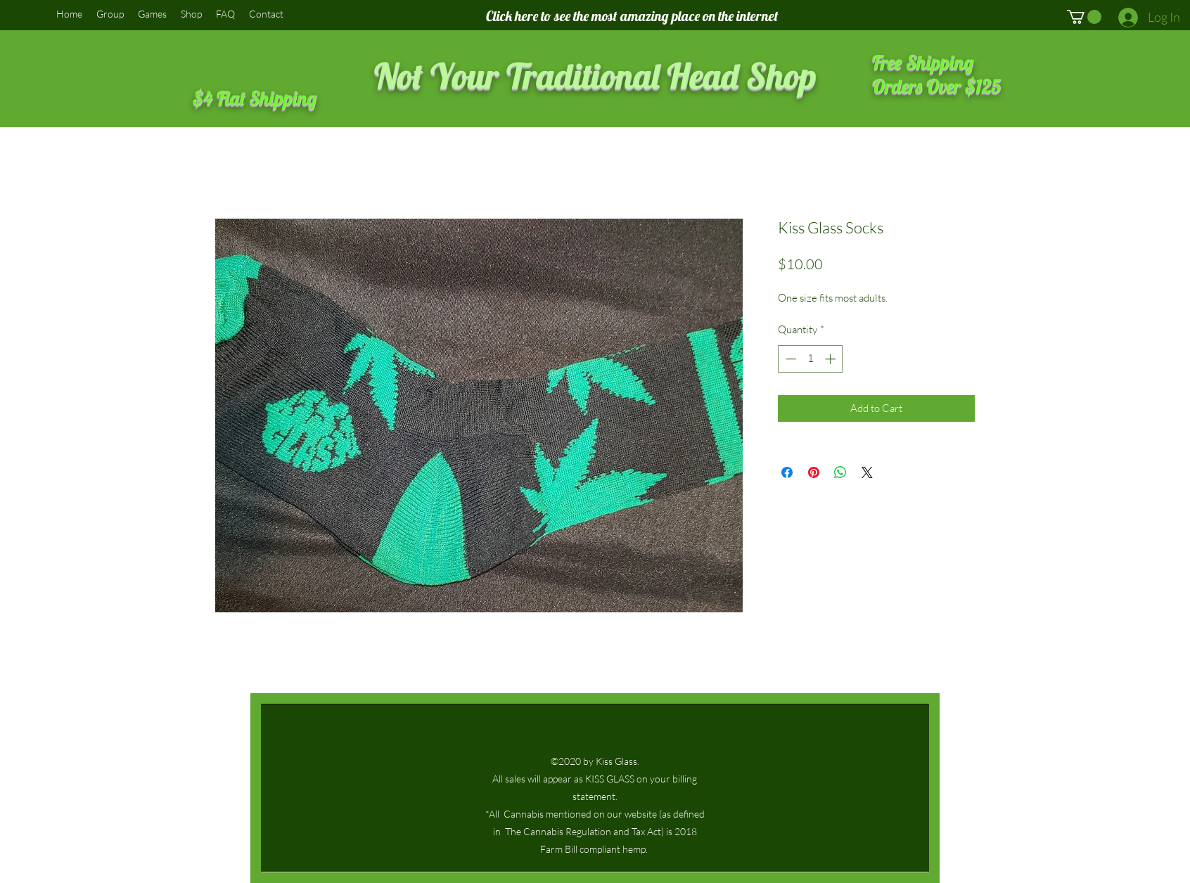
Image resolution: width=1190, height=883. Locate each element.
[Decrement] (789, 359)
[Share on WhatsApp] (840, 472)
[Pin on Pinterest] (813, 472)
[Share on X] (867, 472)
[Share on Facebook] (787, 472)
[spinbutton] (810, 359)
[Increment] (831, 359)
